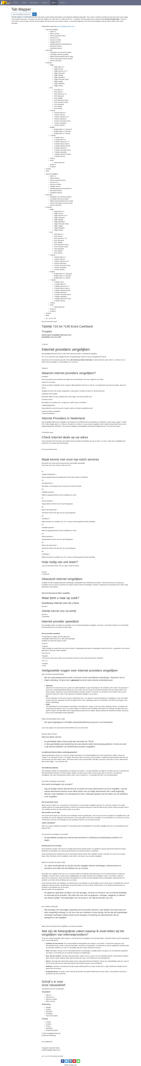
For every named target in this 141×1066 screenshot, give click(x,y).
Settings (45, 2)
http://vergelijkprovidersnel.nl (65, 26)
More (54, 2)
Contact (63, 2)
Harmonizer (34, 2)
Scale (24, 2)
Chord (16, 2)
